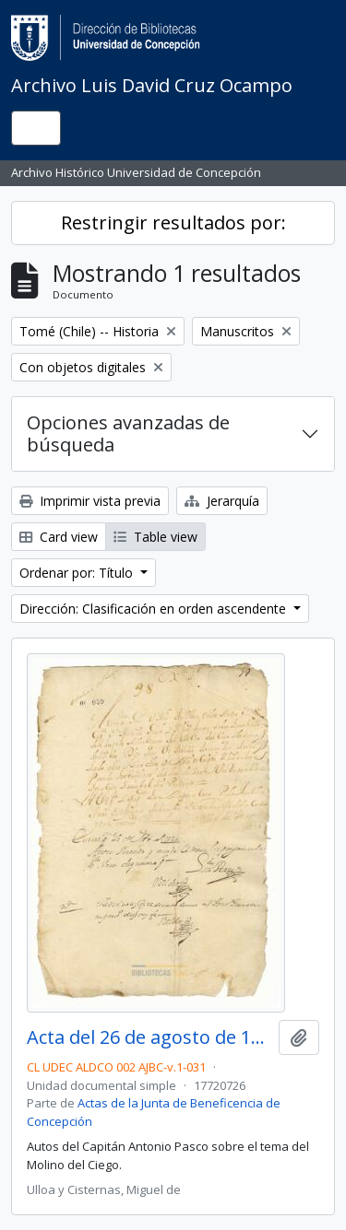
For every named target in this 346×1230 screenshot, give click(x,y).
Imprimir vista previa (90, 501)
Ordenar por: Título (78, 572)
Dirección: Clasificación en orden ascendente (154, 608)
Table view (155, 536)
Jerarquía (222, 501)
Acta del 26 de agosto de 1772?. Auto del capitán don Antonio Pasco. (149, 1037)
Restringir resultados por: (173, 222)
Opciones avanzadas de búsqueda (128, 433)
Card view (58, 536)
